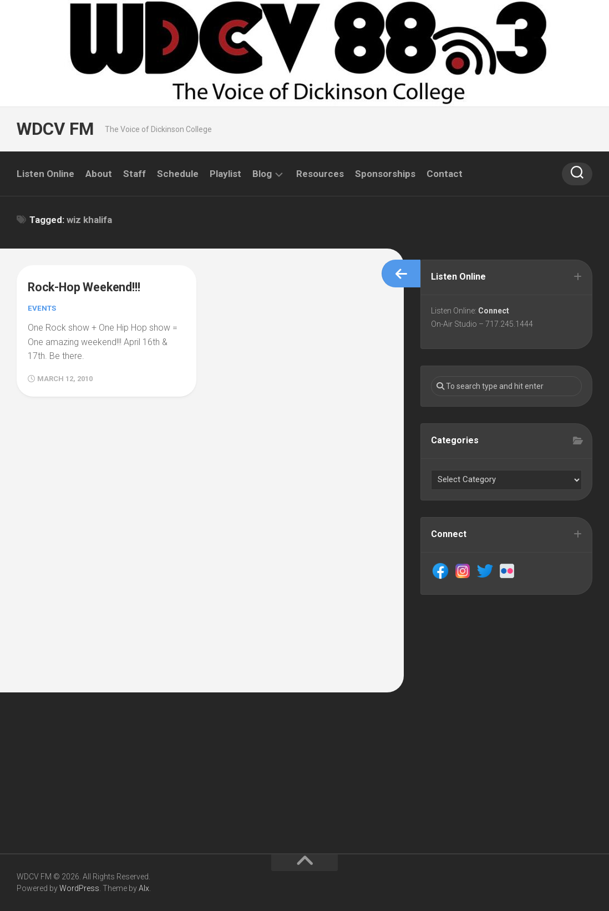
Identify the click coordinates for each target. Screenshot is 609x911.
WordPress (79, 888)
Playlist (225, 173)
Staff (134, 173)
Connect (494, 311)
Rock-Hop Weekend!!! (90, 287)
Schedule (178, 173)
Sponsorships (385, 173)
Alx (144, 888)
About (98, 173)
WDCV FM (54, 129)
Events (43, 307)
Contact (445, 173)
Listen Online (45, 173)
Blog (262, 173)
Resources (320, 173)
